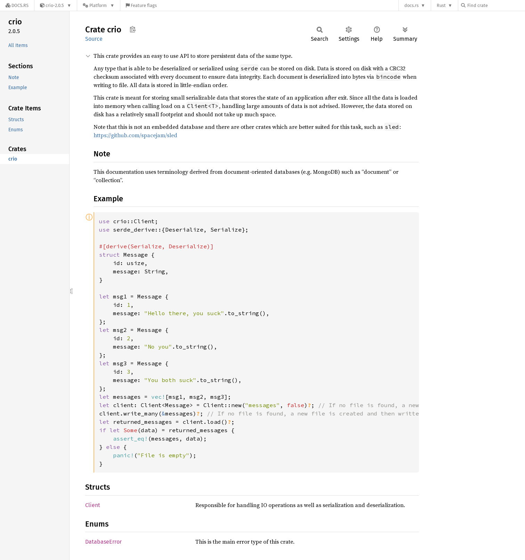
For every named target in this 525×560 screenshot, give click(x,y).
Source (94, 39)
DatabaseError (103, 541)
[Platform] (98, 5)
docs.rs (411, 5)
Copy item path (132, 29)
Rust (441, 5)
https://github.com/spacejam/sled (135, 135)
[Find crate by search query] (496, 5)
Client (92, 505)
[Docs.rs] (17, 5)
